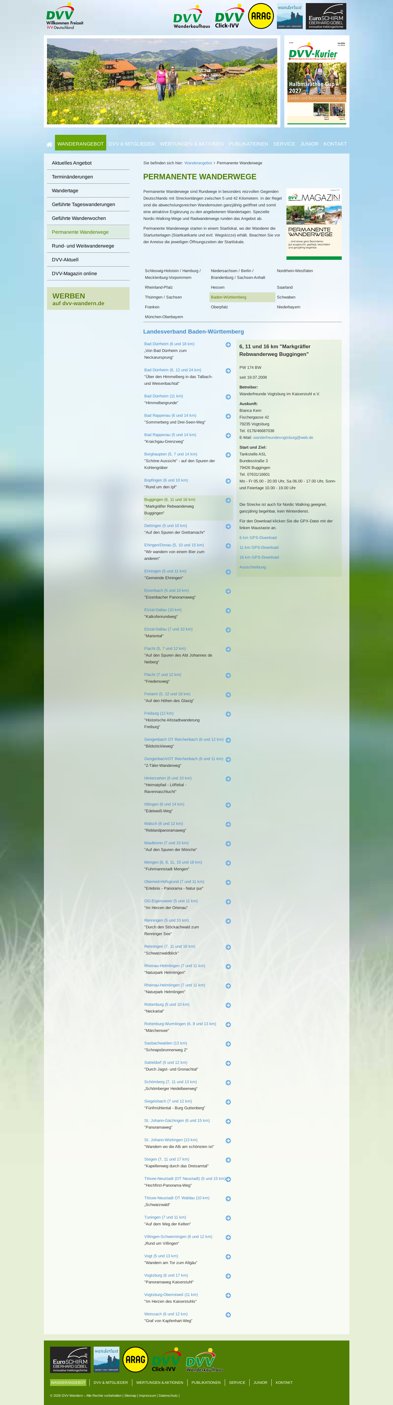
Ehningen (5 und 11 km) (165, 571)
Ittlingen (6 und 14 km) (164, 804)
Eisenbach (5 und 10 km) (166, 590)
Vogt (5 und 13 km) (161, 1256)
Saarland (285, 287)
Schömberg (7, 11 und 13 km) (170, 1081)
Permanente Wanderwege (80, 232)
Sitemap (130, 1395)
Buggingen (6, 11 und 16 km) (169, 499)
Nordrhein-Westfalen (295, 270)
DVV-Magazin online (74, 273)
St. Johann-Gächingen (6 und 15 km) (177, 1120)
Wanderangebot (80, 143)
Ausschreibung (252, 567)
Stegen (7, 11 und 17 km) (166, 1159)
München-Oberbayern (164, 316)
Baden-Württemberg (228, 297)
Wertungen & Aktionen (192, 143)
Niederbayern (288, 307)
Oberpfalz (219, 307)
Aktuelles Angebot (71, 163)
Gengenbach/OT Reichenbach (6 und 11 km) (183, 758)
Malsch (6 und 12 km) (163, 823)
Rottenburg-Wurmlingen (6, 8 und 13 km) (180, 1023)
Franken (152, 307)
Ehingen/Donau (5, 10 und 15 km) (174, 545)
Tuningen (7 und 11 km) (165, 1217)
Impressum (147, 1395)
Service (284, 143)
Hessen (217, 287)
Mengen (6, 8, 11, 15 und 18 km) (173, 862)
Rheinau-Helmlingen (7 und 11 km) (174, 965)
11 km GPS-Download (258, 547)
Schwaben (286, 297)
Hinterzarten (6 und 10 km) (168, 778)
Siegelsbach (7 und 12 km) (168, 1101)
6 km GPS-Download (258, 537)
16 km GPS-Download (259, 557)
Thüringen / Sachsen (163, 297)
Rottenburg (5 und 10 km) (166, 1004)
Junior (309, 143)
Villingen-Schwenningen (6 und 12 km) (178, 1236)
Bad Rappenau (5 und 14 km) (170, 434)
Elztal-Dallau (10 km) (162, 609)
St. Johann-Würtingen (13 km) (170, 1140)
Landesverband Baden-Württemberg (193, 331)
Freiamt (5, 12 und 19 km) (167, 694)
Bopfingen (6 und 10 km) (166, 480)
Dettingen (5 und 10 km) (165, 525)
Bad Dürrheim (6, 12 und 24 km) (172, 370)
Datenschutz (168, 1395)
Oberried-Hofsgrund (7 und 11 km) (174, 881)
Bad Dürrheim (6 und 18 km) (169, 343)
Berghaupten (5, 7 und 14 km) (170, 454)
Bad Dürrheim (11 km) (163, 396)
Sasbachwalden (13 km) (165, 1043)
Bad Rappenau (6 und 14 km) (170, 415)
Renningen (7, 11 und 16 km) (169, 946)
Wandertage (65, 190)
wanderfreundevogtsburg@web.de (283, 437)
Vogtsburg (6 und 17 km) (166, 1275)
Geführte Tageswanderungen (83, 204)
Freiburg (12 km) (158, 713)
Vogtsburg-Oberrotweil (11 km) (171, 1294)
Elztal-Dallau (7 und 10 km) (168, 629)
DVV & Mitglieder (132, 143)
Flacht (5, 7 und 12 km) (165, 648)
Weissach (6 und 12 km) (166, 1314)
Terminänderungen (72, 176)
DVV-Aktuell (65, 259)
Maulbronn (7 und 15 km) (166, 843)
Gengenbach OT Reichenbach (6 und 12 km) (184, 739)
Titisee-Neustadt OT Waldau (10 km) (176, 1198)
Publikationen (248, 143)
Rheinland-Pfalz (159, 287)
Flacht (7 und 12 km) (162, 674)
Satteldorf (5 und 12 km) (165, 1062)
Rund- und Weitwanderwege (83, 245)
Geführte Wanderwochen (79, 218)
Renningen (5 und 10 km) (166, 920)
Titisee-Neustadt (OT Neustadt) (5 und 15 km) (185, 1178)
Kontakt (335, 143)
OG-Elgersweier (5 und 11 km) (171, 901)
